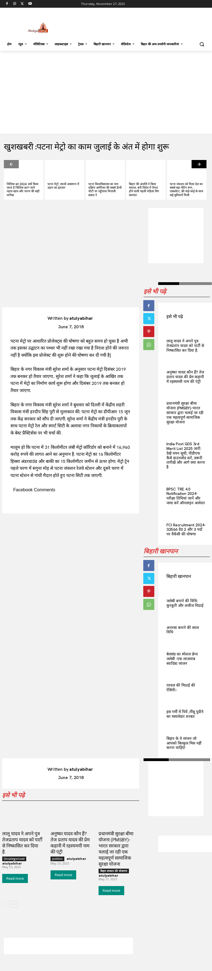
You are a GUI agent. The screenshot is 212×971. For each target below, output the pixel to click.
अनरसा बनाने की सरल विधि (182, 630)
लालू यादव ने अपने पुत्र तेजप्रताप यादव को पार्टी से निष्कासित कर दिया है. (185, 345)
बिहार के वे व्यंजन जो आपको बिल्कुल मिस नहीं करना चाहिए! (184, 743)
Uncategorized (14, 859)
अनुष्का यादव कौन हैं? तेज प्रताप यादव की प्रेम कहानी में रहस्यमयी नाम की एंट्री (185, 377)
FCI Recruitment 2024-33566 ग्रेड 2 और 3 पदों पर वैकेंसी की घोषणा (186, 529)
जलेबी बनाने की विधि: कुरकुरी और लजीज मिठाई (184, 603)
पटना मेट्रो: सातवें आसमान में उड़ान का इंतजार (63, 186)
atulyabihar (81, 318)
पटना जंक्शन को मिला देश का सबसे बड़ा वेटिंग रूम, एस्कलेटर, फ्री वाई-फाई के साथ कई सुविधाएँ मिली (186, 189)
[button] (201, 44)
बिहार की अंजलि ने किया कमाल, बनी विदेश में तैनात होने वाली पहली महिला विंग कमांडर (144, 189)
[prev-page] (11, 164)
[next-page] (199, 164)
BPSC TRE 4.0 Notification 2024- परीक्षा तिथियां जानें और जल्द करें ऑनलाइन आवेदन (185, 496)
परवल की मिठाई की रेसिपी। (180, 687)
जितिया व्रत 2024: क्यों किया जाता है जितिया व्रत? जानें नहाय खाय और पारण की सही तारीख (23, 189)
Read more (15, 878)
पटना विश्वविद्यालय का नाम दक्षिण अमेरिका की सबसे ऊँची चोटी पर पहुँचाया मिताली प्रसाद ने (105, 189)
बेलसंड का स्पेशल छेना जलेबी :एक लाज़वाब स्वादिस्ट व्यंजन (182, 659)
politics (57, 859)
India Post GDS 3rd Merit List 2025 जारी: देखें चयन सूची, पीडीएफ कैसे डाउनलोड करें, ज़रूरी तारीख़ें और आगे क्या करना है (185, 455)
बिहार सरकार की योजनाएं (113, 871)
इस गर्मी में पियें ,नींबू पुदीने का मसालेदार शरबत (184, 714)
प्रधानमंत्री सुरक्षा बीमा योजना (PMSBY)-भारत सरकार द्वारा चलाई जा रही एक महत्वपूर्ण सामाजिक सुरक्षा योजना (184, 412)
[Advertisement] (143, 23)
